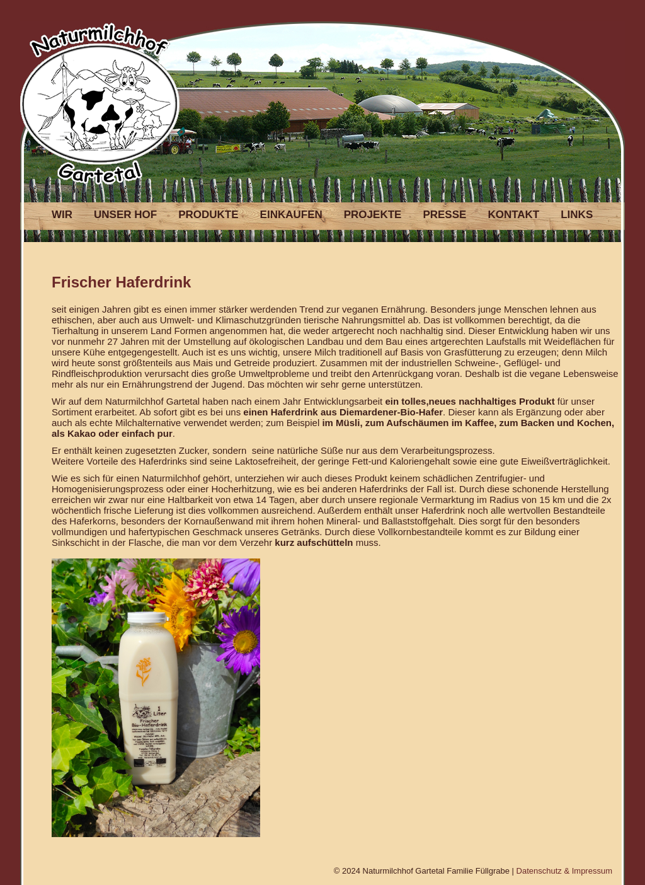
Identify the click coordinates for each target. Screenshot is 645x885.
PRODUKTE (208, 215)
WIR (62, 215)
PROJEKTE (373, 215)
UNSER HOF (125, 215)
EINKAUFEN (291, 215)
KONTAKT (513, 215)
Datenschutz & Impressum (564, 871)
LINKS (577, 215)
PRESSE (444, 215)
